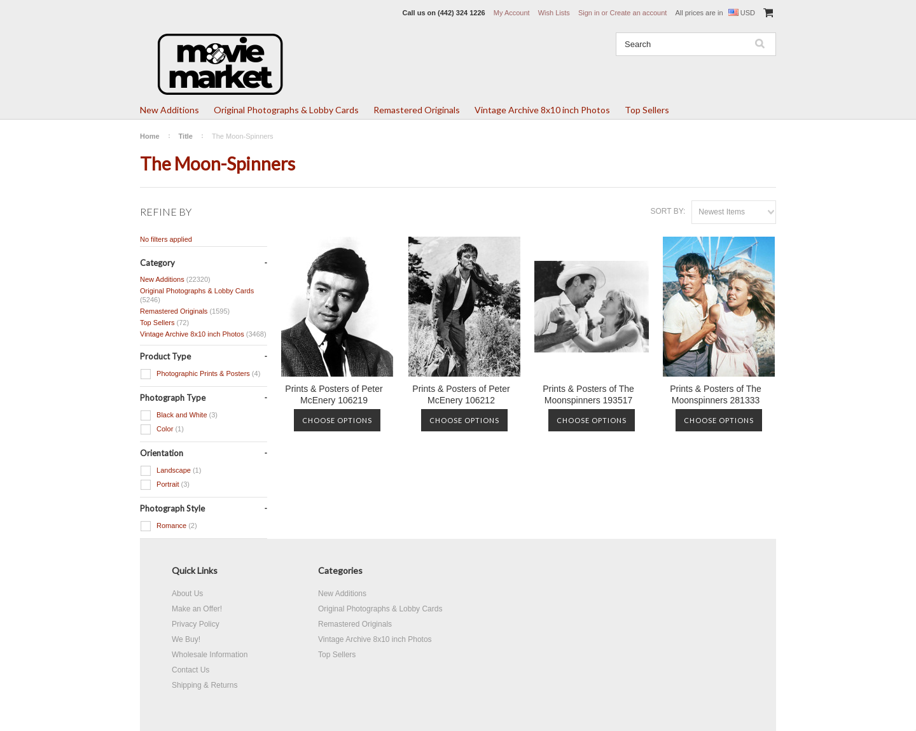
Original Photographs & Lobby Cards (286, 109)
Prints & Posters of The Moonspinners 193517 (588, 394)
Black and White (179, 415)
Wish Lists (554, 13)
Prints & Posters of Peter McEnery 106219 (333, 394)
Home (150, 136)
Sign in (589, 13)
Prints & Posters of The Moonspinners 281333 (715, 394)
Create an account (638, 13)
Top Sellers (647, 109)
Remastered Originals (416, 109)
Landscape (170, 471)
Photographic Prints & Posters (200, 374)
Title (186, 136)
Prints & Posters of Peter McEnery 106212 (461, 394)
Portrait (165, 485)
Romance (168, 526)
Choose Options (337, 420)
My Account (512, 13)
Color (162, 429)
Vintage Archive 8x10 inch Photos (542, 109)
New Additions (169, 109)
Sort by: (667, 211)
